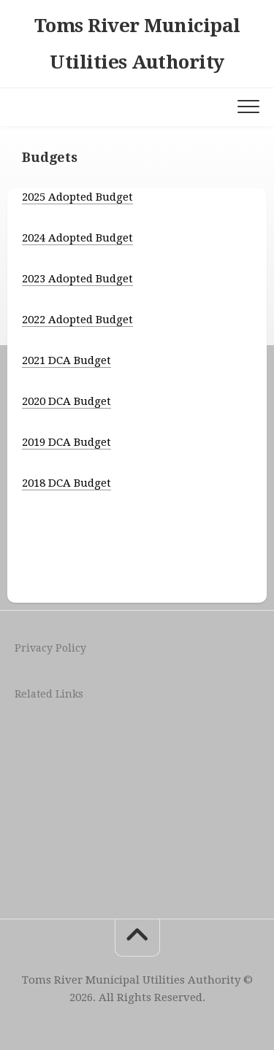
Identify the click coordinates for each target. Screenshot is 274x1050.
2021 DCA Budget (66, 360)
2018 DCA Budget (66, 483)
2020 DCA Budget (66, 401)
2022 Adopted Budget (77, 319)
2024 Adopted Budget (77, 237)
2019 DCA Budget (66, 442)
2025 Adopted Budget (77, 197)
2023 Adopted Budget (77, 278)
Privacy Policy (50, 648)
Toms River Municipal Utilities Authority (137, 44)
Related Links (49, 694)
